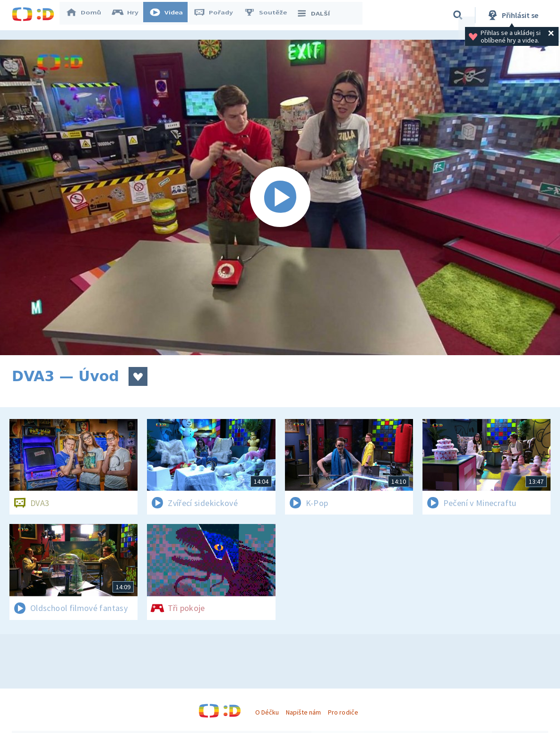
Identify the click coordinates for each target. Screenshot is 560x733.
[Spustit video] (280, 197)
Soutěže (270, 15)
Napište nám (303, 712)
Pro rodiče (343, 712)
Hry (130, 15)
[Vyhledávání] (458, 15)
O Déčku (267, 712)
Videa (170, 15)
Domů (87, 15)
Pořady (218, 15)
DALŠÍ (317, 15)
